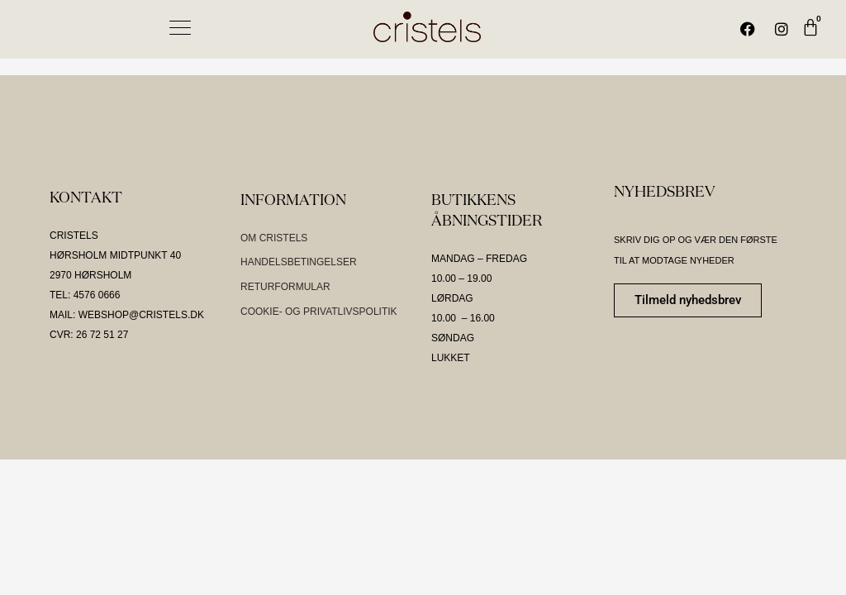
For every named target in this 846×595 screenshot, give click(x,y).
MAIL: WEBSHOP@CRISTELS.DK (127, 315)
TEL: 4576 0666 (85, 295)
